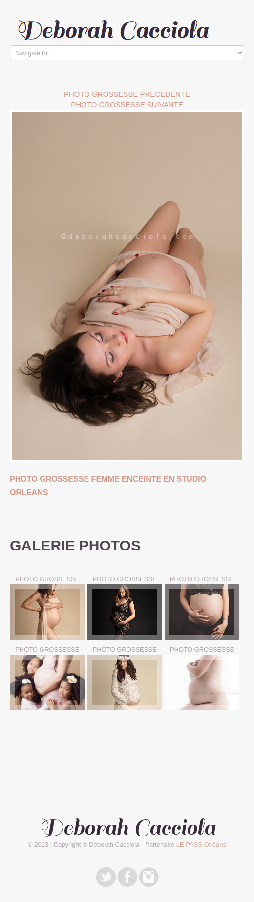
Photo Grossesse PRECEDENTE (127, 94)
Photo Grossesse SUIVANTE (127, 104)
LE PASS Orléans (201, 844)
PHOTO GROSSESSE (47, 579)
